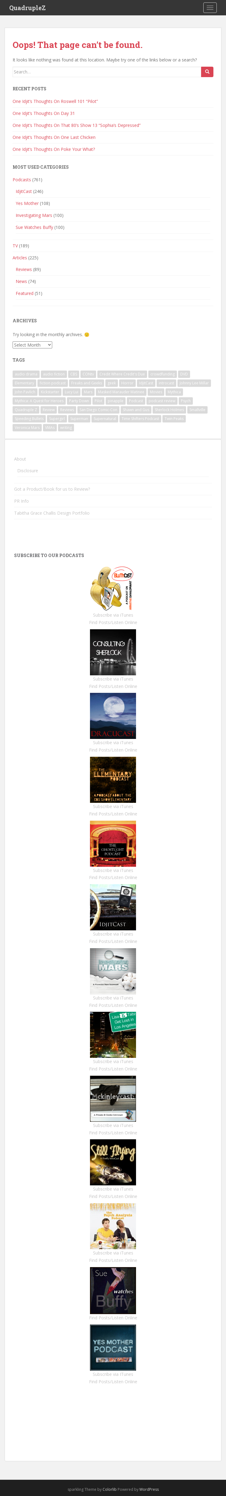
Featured (24, 293)
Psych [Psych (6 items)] (186, 400)
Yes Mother (27, 203)
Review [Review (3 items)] (49, 409)
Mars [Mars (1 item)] (88, 392)
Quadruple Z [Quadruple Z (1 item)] (26, 409)
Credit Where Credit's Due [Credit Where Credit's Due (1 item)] (122, 374)
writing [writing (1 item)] (66, 427)
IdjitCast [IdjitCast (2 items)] (146, 383)
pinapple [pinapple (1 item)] (115, 400)
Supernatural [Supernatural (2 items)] (105, 418)
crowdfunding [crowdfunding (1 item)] (162, 374)
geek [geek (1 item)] (111, 383)
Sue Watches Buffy (34, 227)
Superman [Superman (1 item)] (79, 418)
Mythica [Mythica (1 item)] (174, 392)
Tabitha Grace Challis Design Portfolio (52, 513)
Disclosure (27, 470)
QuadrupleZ (27, 8)
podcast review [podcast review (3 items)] (162, 400)
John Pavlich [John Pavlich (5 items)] (25, 392)
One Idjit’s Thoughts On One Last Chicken (54, 137)
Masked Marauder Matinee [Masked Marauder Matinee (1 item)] (121, 392)
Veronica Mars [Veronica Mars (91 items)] (27, 427)
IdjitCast (24, 191)
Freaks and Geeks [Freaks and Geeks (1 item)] (86, 383)
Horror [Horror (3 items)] (127, 383)
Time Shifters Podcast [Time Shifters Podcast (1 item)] (140, 418)
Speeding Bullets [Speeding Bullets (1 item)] (29, 418)
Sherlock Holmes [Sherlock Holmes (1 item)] (169, 409)
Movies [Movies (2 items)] (156, 392)
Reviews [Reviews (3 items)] (67, 409)
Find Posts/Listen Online (113, 622)
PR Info (21, 501)
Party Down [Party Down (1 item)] (79, 400)
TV (15, 246)
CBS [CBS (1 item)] (73, 374)
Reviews (24, 269)
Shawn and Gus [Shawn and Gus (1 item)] (136, 409)
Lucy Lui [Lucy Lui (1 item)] (71, 392)
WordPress (149, 1489)
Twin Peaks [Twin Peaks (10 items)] (174, 418)
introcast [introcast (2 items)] (166, 383)
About (20, 459)
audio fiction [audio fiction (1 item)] (54, 374)
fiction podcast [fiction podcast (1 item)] (53, 383)
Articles (20, 258)
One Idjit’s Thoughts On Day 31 (44, 113)
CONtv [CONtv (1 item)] (88, 374)
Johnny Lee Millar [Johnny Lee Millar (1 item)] (194, 383)
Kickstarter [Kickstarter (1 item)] (50, 392)
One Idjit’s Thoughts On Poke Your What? (54, 149)
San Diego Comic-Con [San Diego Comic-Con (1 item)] (98, 409)
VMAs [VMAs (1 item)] (50, 427)
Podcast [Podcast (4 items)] (136, 400)
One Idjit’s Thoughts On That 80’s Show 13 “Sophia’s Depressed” (77, 125)
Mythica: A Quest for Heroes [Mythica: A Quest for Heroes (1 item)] (39, 400)
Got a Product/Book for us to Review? (52, 489)
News (21, 281)
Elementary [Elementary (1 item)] (24, 383)
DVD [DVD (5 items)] (184, 374)
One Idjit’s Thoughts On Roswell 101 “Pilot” (55, 101)
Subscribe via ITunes (113, 1374)
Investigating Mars (34, 215)
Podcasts (22, 180)
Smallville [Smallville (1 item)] (197, 409)
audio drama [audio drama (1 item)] (26, 374)
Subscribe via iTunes (113, 615)
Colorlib (110, 1489)
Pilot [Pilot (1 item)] (98, 400)
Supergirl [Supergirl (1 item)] (57, 418)
